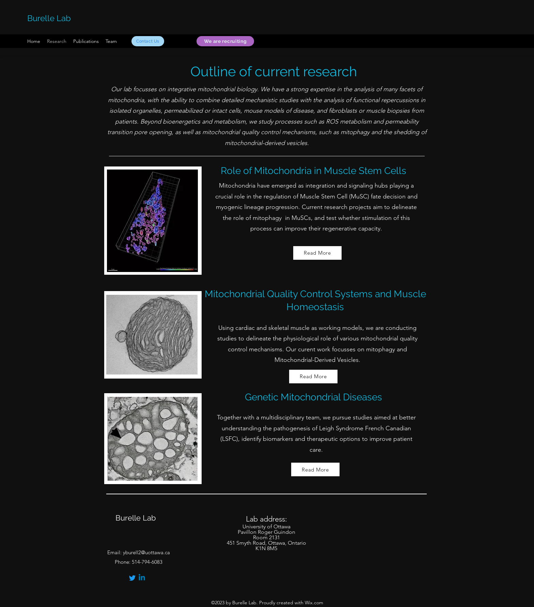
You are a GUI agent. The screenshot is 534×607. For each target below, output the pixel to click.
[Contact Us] (147, 41)
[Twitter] (132, 578)
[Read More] (317, 253)
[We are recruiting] (225, 41)
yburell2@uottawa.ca (146, 552)
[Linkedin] (142, 578)
